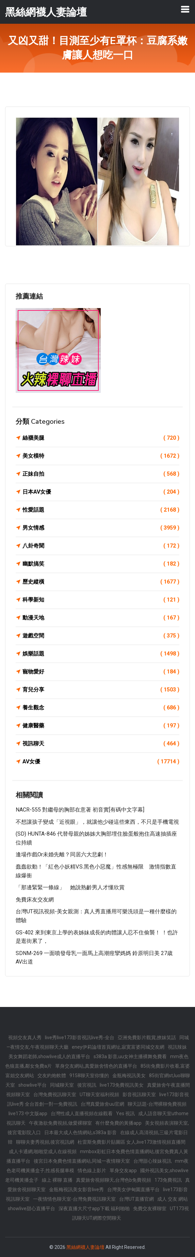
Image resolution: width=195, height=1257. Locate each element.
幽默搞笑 (100, 564)
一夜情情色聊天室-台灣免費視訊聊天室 (74, 1199)
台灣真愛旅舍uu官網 (102, 1104)
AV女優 (100, 761)
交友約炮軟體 (51, 1075)
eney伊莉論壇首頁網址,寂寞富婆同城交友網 (118, 1047)
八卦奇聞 (100, 546)
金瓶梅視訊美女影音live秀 (76, 1189)
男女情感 (100, 528)
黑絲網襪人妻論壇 (85, 1247)
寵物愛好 (100, 672)
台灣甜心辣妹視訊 (152, 1161)
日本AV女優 (100, 492)
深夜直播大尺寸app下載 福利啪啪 (94, 1208)
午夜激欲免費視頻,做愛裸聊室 (60, 1123)
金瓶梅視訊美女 (129, 1075)
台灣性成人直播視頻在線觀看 (82, 1113)
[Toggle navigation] (185, 9)
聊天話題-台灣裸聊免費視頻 (157, 1104)
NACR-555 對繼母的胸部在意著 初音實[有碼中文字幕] (80, 809)
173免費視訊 (168, 1180)
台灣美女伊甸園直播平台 (133, 1189)
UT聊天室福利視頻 (99, 1094)
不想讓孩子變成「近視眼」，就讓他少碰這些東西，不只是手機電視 (97, 822)
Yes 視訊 (125, 1113)
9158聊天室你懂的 (89, 1075)
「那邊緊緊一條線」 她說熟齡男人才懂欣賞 (70, 887)
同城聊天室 (62, 1085)
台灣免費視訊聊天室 (54, 1094)
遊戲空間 (100, 636)
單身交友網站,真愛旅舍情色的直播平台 (96, 1066)
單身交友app (123, 1170)
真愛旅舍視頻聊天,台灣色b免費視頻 (113, 1180)
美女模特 (100, 456)
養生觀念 (100, 707)
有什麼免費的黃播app (118, 1123)
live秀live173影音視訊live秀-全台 (79, 1037)
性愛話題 (100, 510)
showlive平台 (32, 1085)
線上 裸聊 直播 (57, 1180)
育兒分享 (100, 689)
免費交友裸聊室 (149, 1208)
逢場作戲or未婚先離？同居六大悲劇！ (62, 854)
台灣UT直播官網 (136, 1199)
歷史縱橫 (100, 582)
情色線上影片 (92, 1170)
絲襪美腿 (100, 438)
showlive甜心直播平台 (31, 1208)
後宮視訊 (86, 1085)
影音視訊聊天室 (139, 1094)
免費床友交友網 (35, 899)
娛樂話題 (100, 654)
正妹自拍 (100, 474)
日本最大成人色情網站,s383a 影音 (80, 1132)
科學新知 (100, 600)
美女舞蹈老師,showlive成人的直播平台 (49, 1056)
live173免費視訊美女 (122, 1085)
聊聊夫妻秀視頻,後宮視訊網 (45, 1142)
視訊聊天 (100, 743)
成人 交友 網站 (172, 1199)
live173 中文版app (28, 1113)
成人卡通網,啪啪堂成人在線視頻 (43, 1151)
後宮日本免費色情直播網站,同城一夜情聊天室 (82, 1161)
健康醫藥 (100, 725)
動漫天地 (100, 618)
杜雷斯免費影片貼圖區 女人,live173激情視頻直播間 (131, 1142)
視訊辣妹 (177, 1047)
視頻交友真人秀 (25, 1037)
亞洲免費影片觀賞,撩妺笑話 (147, 1037)
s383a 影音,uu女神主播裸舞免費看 (130, 1056)
